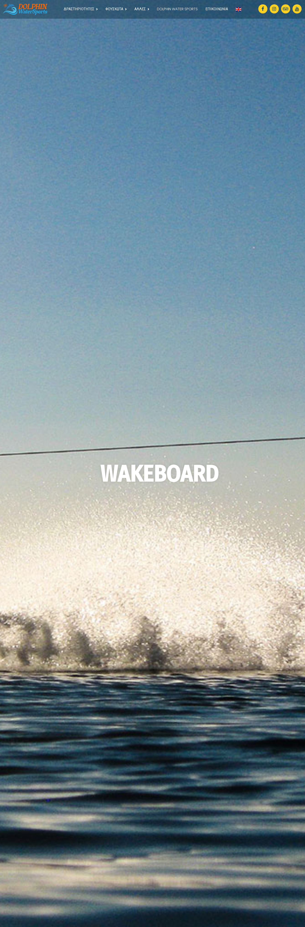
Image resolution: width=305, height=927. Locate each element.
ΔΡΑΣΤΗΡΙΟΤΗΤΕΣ (79, 9)
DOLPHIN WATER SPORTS (177, 9)
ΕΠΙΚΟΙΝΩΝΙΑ (216, 9)
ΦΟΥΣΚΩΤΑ (114, 9)
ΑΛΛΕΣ (140, 9)
